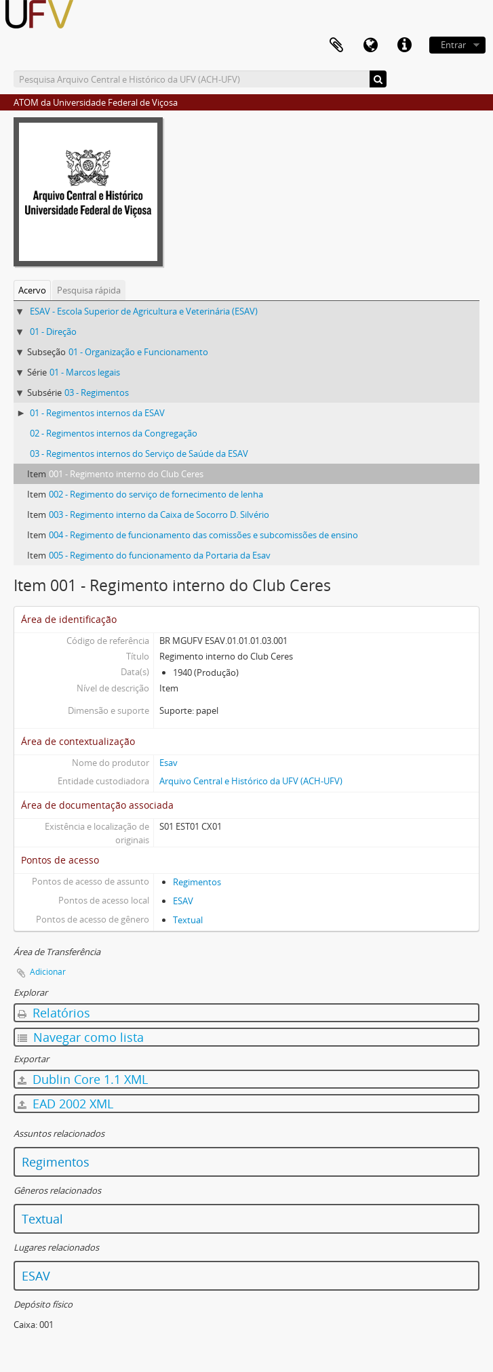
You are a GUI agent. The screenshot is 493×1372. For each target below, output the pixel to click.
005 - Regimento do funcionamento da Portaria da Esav (160, 555)
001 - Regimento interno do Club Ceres (126, 474)
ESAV (183, 901)
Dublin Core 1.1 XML (83, 1079)
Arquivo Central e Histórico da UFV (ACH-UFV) (250, 781)
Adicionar (48, 971)
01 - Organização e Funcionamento (138, 352)
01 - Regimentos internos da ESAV (97, 413)
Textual (188, 920)
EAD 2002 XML (65, 1103)
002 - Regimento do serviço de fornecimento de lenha (156, 494)
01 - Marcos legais (85, 372)
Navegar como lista (81, 1037)
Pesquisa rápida (89, 290)
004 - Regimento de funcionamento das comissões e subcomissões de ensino (203, 535)
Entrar (453, 45)
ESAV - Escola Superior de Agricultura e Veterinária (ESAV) (144, 311)
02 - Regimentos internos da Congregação (113, 433)
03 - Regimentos (96, 392)
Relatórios (54, 1013)
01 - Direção (53, 331)
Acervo (32, 290)
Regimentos (197, 882)
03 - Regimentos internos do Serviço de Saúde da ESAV (139, 453)
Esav (168, 762)
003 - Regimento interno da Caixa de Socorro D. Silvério (159, 514)
